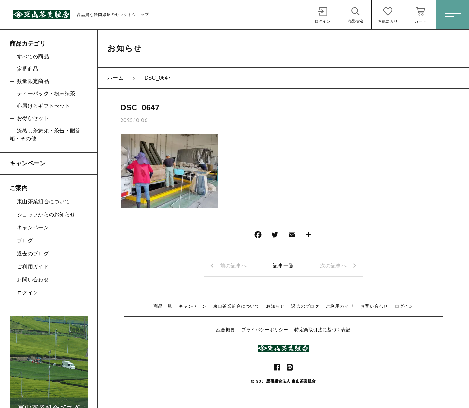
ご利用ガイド (340, 306)
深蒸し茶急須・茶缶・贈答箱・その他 (45, 134)
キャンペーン (192, 306)
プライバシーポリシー (264, 329)
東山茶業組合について (236, 306)
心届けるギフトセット (43, 106)
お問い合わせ (374, 306)
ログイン (404, 306)
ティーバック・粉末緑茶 (46, 93)
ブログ (25, 240)
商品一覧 (162, 306)
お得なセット (33, 118)
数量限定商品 (33, 81)
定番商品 (27, 69)
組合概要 (225, 329)
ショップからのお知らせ (46, 214)
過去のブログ (305, 306)
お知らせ (275, 306)
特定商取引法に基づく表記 (322, 329)
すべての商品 (33, 56)
